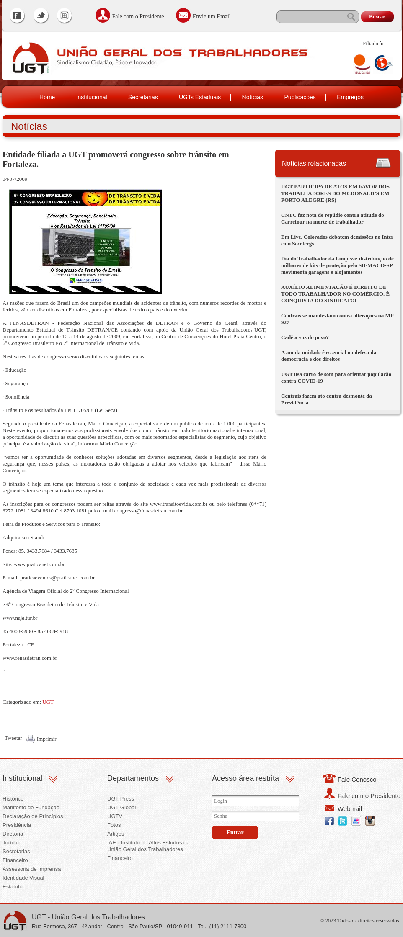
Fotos (114, 825)
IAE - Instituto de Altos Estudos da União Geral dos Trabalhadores (148, 845)
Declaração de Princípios (33, 816)
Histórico (13, 798)
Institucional (91, 97)
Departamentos (133, 778)
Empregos (350, 97)
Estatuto (13, 886)
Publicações (300, 97)
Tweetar (13, 738)
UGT (48, 702)
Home (47, 97)
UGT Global (121, 807)
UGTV (114, 816)
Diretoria (13, 834)
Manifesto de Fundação (31, 807)
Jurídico (12, 842)
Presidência (17, 825)
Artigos (115, 834)
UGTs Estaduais (200, 97)
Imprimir (47, 739)
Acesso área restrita (245, 778)
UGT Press (120, 798)
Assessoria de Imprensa (32, 869)
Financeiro (15, 860)
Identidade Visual (23, 878)
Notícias (253, 97)
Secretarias (143, 97)
